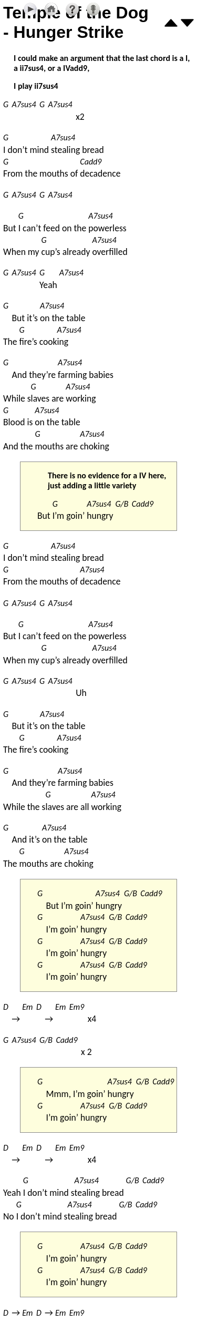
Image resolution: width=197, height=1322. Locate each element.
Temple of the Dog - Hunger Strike (76, 22)
